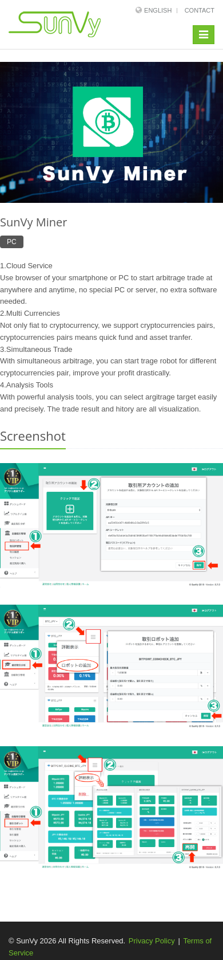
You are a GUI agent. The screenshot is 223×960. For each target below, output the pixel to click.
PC (12, 242)
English (158, 10)
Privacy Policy (152, 941)
